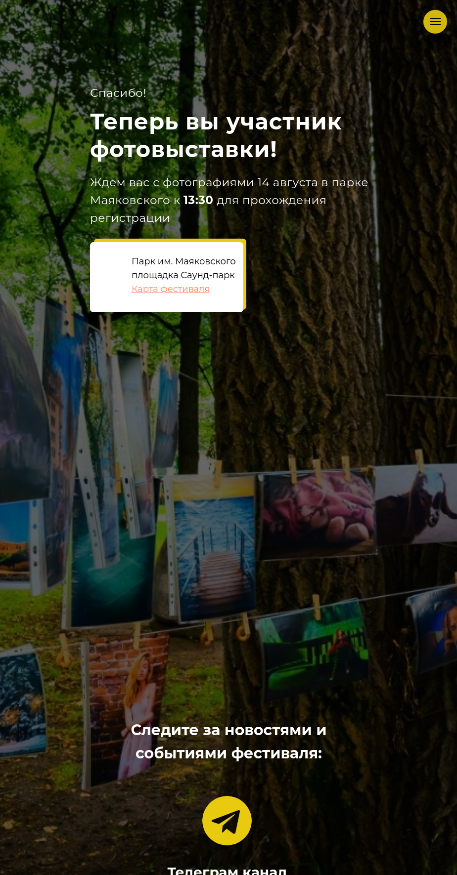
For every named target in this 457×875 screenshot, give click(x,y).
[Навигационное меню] (435, 21)
